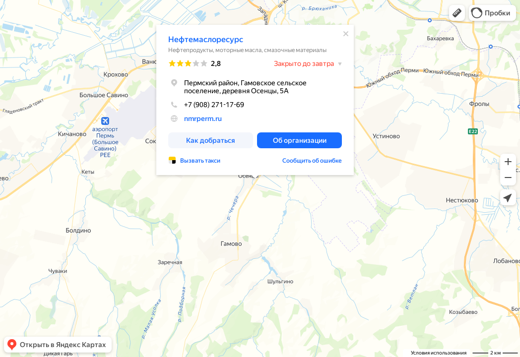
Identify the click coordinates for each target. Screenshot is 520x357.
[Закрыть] (346, 34)
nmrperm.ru (203, 118)
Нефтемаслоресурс (205, 39)
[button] (457, 13)
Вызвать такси (200, 160)
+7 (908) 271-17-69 (206, 105)
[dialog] (255, 100)
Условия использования (438, 353)
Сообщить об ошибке (312, 160)
